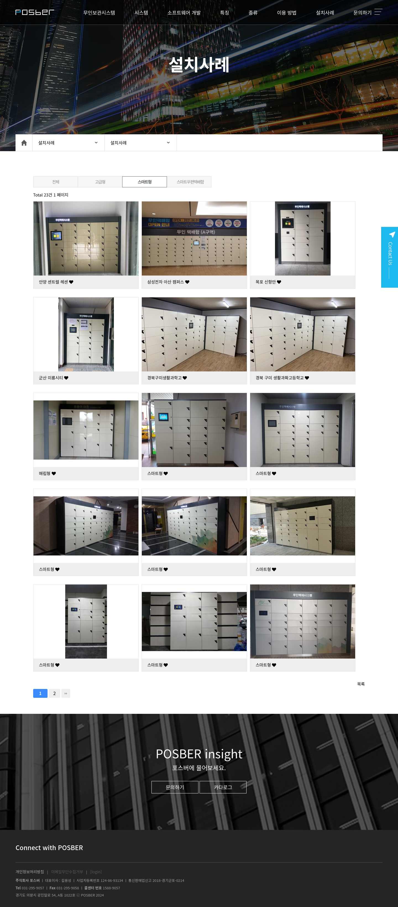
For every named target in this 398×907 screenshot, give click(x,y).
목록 (361, 684)
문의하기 (363, 12)
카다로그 (223, 787)
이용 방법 (287, 12)
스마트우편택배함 (190, 182)
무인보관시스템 (99, 12)
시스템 (141, 12)
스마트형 (144, 182)
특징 (224, 12)
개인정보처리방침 (29, 871)
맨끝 (65, 693)
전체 (55, 182)
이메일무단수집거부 (67, 871)
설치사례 (325, 12)
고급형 (100, 182)
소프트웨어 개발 (184, 12)
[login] (96, 871)
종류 (253, 12)
